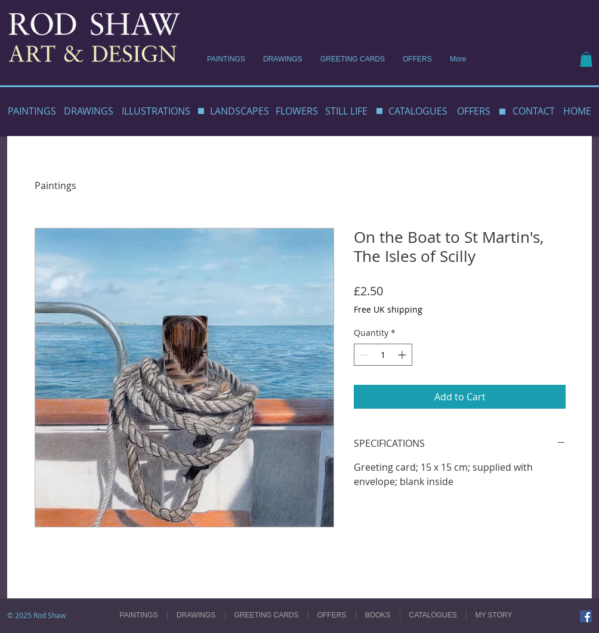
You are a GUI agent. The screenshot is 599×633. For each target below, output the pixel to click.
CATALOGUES (417, 111)
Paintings (55, 185)
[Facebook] (586, 616)
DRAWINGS (88, 111)
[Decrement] (363, 354)
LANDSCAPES (239, 111)
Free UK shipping (388, 309)
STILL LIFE (346, 111)
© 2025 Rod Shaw (36, 615)
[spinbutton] (383, 354)
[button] (586, 59)
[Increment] (403, 354)
